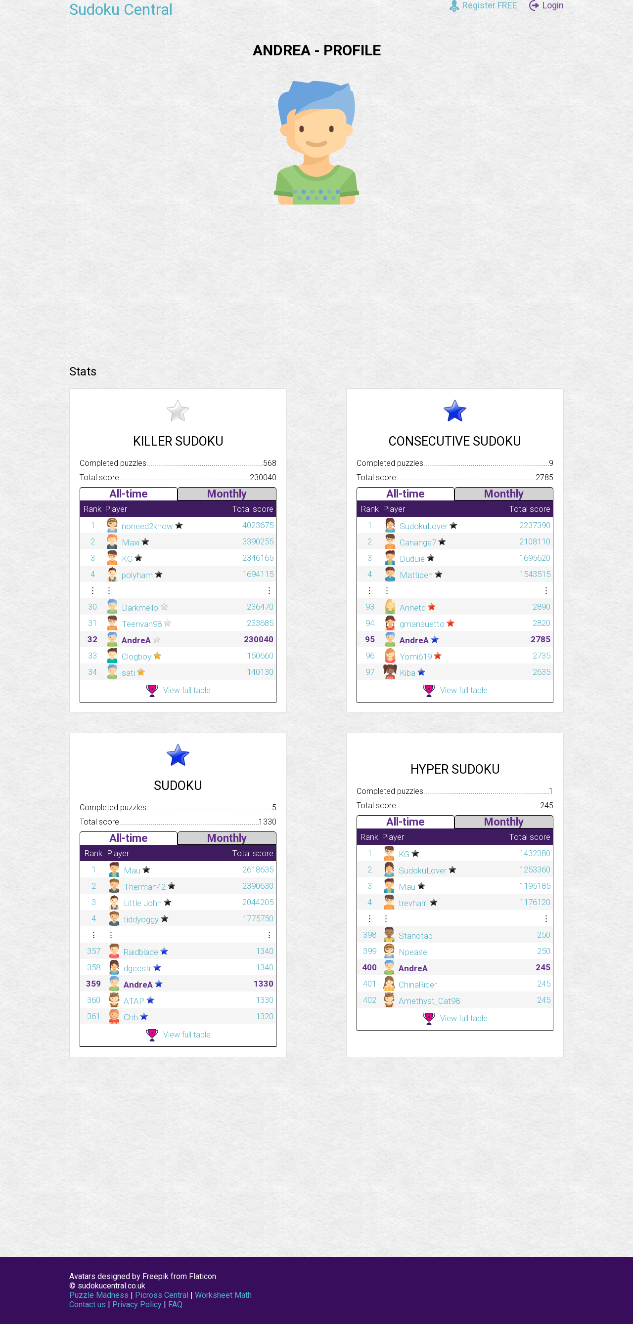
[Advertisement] (316, 281)
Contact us (87, 1304)
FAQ (175, 1304)
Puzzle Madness (99, 1295)
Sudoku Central (121, 9)
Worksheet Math (223, 1295)
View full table (178, 691)
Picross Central (161, 1295)
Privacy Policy (137, 1304)
